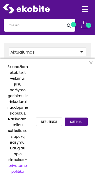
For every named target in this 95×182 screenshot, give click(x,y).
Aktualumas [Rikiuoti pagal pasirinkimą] (47, 52)
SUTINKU (76, 122)
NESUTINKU (49, 122)
